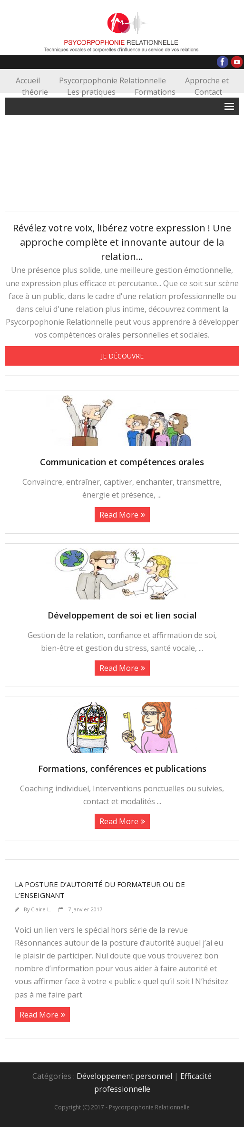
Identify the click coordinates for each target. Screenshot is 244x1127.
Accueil (28, 80)
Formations (155, 92)
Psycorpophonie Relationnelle (112, 80)
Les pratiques (91, 92)
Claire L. (41, 909)
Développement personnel (124, 1076)
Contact (208, 92)
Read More (118, 514)
